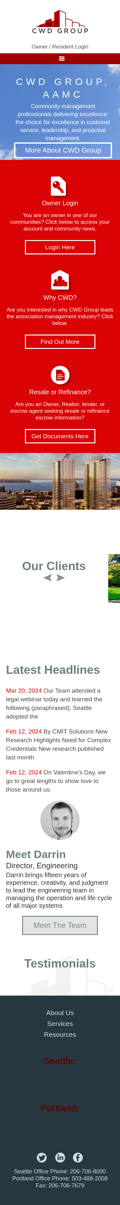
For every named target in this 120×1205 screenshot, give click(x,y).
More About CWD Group (63, 150)
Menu (60, 58)
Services (60, 1023)
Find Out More (60, 341)
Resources (60, 1034)
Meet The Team (60, 925)
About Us (60, 1012)
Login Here (60, 247)
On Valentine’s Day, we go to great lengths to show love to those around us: (56, 781)
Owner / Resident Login (60, 47)
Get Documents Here (59, 436)
